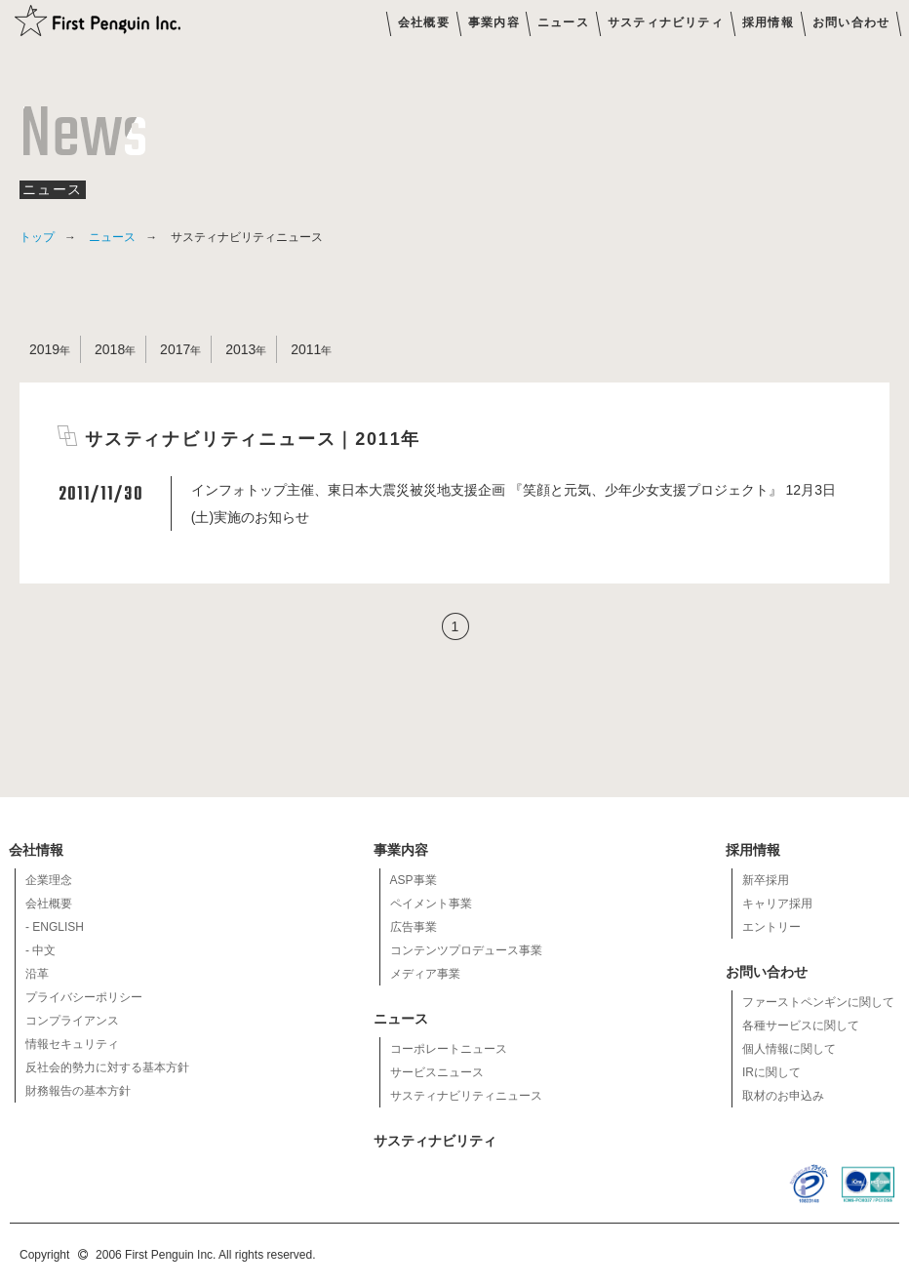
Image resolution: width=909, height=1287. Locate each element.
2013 (240, 349)
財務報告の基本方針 (78, 1091)
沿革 (37, 974)
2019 (44, 349)
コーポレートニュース (448, 1049)
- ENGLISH (54, 927)
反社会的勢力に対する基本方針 (107, 1067)
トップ (37, 237)
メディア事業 (425, 974)
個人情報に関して (789, 1049)
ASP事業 (413, 880)
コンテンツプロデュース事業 (466, 950)
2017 (175, 349)
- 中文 (40, 950)
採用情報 (768, 22)
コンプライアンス (72, 1020)
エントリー (771, 927)
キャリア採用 (777, 903)
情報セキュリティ (72, 1044)
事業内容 (494, 22)
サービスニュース (437, 1072)
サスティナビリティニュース (466, 1096)
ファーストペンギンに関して (818, 1002)
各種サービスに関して (800, 1025)
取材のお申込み (783, 1096)
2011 (306, 349)
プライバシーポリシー (83, 997)
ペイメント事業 (431, 903)
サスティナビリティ (666, 22)
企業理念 (48, 880)
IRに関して (771, 1072)
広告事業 (413, 927)
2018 (110, 349)
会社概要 (424, 22)
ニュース (563, 22)
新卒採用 (765, 880)
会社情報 (37, 850)
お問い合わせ (850, 22)
